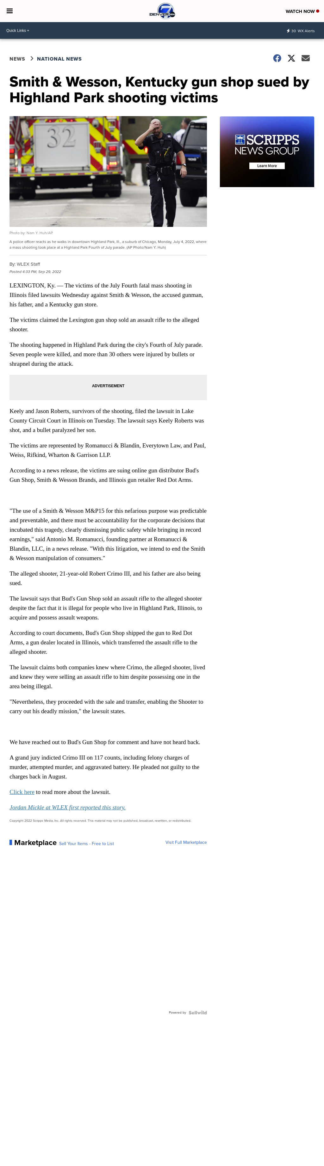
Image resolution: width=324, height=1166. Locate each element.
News (17, 58)
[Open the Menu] (10, 11)
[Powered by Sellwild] (198, 1012)
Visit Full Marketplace (186, 842)
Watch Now (302, 11)
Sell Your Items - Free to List (86, 844)
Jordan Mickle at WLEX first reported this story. (67, 807)
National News (59, 58)
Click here (21, 792)
